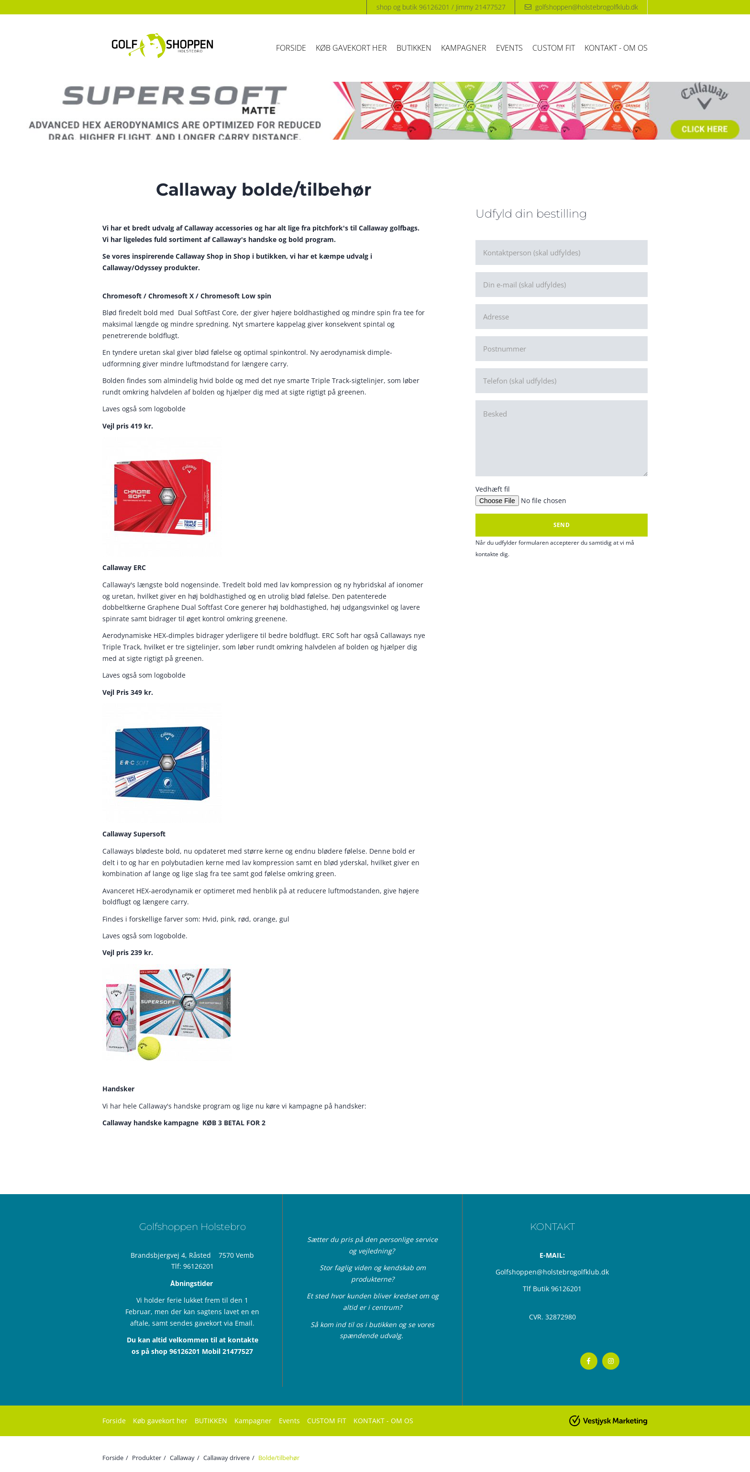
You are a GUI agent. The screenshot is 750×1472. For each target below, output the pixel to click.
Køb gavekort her (351, 48)
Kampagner (463, 48)
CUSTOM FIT (553, 48)
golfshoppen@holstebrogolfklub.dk (586, 6)
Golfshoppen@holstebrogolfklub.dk (552, 1271)
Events (509, 48)
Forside (291, 48)
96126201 (198, 1266)
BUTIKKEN (414, 48)
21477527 (237, 1351)
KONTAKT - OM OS (616, 48)
